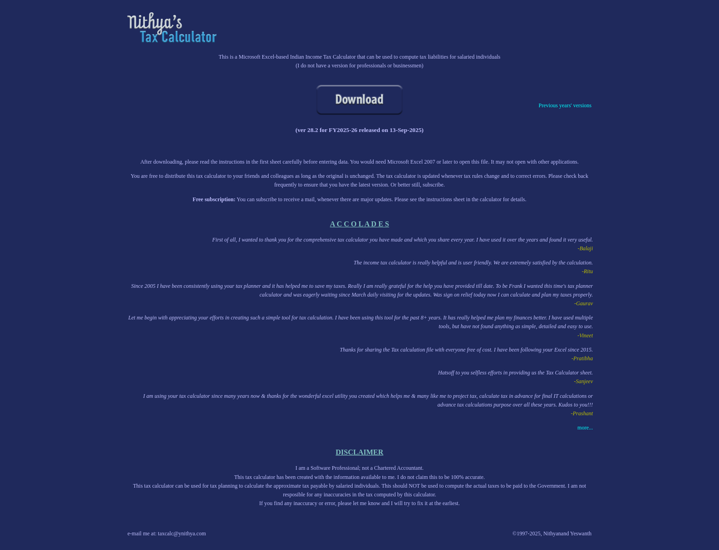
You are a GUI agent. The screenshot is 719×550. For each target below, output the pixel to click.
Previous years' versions (565, 105)
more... (585, 427)
